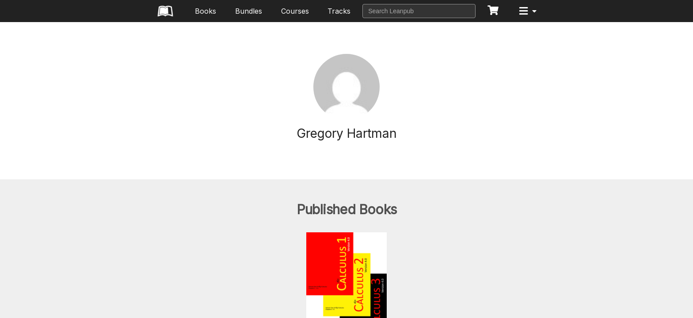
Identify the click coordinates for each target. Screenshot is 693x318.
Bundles (248, 11)
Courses (295, 11)
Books (205, 11)
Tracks (338, 11)
